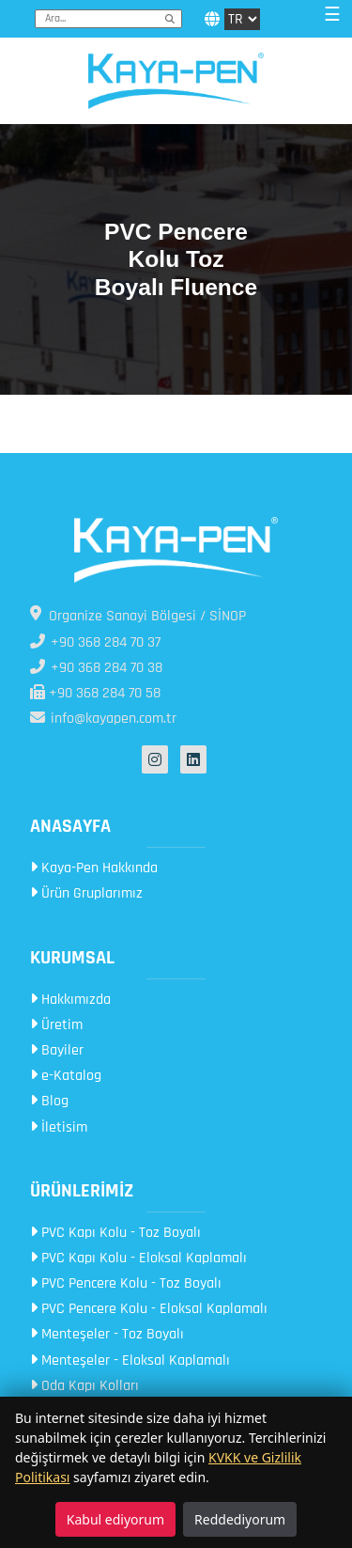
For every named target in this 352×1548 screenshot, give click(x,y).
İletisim (58, 1127)
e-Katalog (65, 1076)
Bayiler (57, 1050)
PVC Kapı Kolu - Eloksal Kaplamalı (138, 1258)
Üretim (56, 1025)
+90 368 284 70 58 (95, 693)
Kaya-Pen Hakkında (94, 868)
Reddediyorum (239, 1519)
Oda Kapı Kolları (84, 1386)
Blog (49, 1101)
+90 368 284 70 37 (95, 642)
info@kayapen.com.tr (103, 718)
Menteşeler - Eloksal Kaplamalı (130, 1360)
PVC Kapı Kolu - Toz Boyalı (115, 1233)
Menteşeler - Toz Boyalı (107, 1334)
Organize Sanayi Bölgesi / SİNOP (138, 615)
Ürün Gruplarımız (86, 893)
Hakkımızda (70, 999)
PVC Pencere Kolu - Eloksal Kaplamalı (149, 1309)
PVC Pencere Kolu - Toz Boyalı (126, 1283)
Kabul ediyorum (115, 1519)
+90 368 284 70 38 (96, 668)
